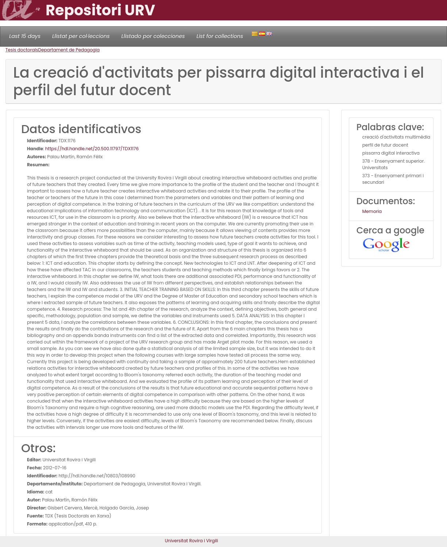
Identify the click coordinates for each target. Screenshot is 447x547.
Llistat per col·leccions (81, 36)
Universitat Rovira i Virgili (191, 541)
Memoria (372, 211)
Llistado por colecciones (153, 36)
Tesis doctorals (21, 50)
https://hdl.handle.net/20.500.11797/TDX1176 (92, 149)
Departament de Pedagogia (69, 50)
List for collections (219, 36)
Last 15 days (25, 36)
